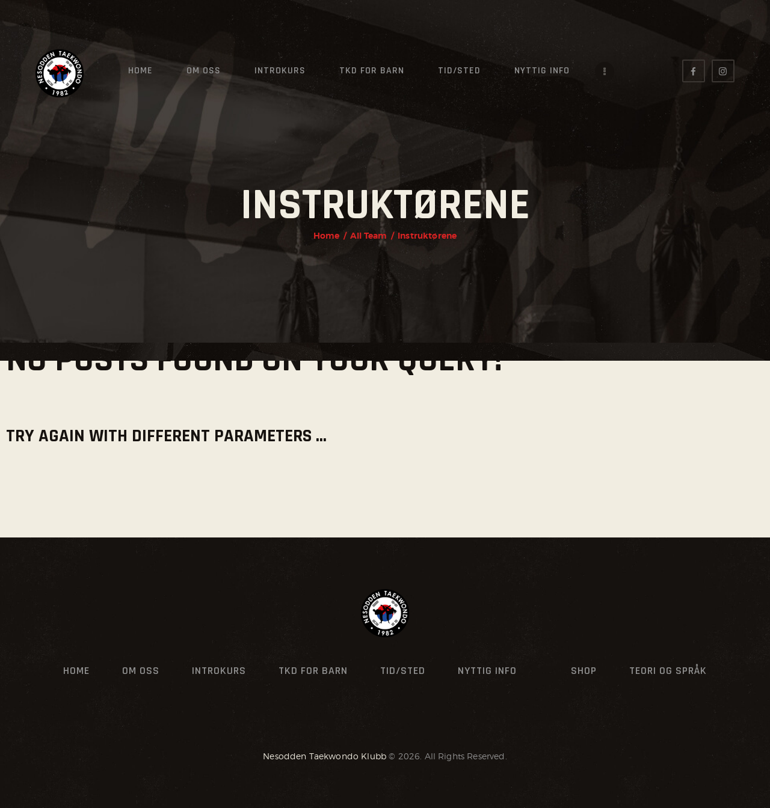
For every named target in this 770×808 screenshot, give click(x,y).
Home (326, 235)
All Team (368, 235)
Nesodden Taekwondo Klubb (324, 756)
